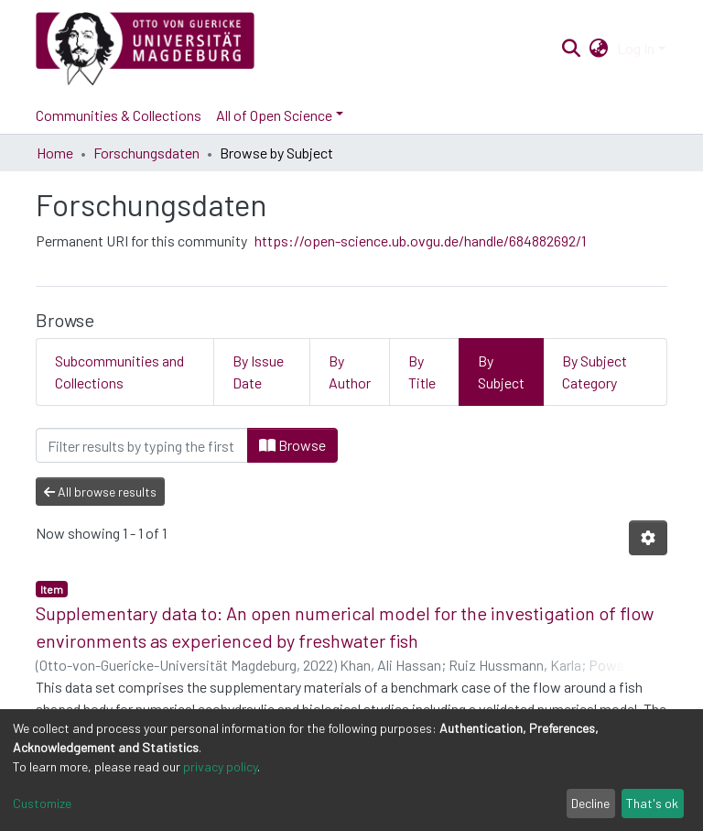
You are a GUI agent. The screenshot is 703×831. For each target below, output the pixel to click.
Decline (590, 803)
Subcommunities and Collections (119, 371)
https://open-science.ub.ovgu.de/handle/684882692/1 (420, 240)
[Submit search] (570, 49)
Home (55, 152)
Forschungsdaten (146, 152)
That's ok (652, 803)
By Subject (501, 371)
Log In (635, 48)
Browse (292, 445)
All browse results (100, 491)
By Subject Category (594, 371)
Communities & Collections (118, 115)
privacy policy (220, 766)
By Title (422, 371)
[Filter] (142, 445)
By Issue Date (258, 371)
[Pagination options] (648, 537)
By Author (350, 371)
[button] (599, 49)
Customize (42, 803)
